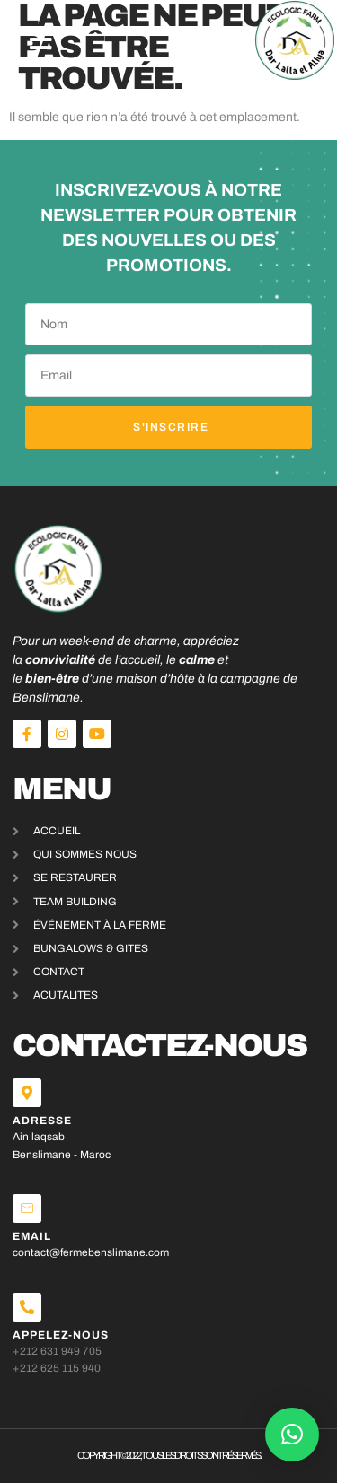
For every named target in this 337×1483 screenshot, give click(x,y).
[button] (40, 40)
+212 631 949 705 (57, 1351)
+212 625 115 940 (57, 1368)
